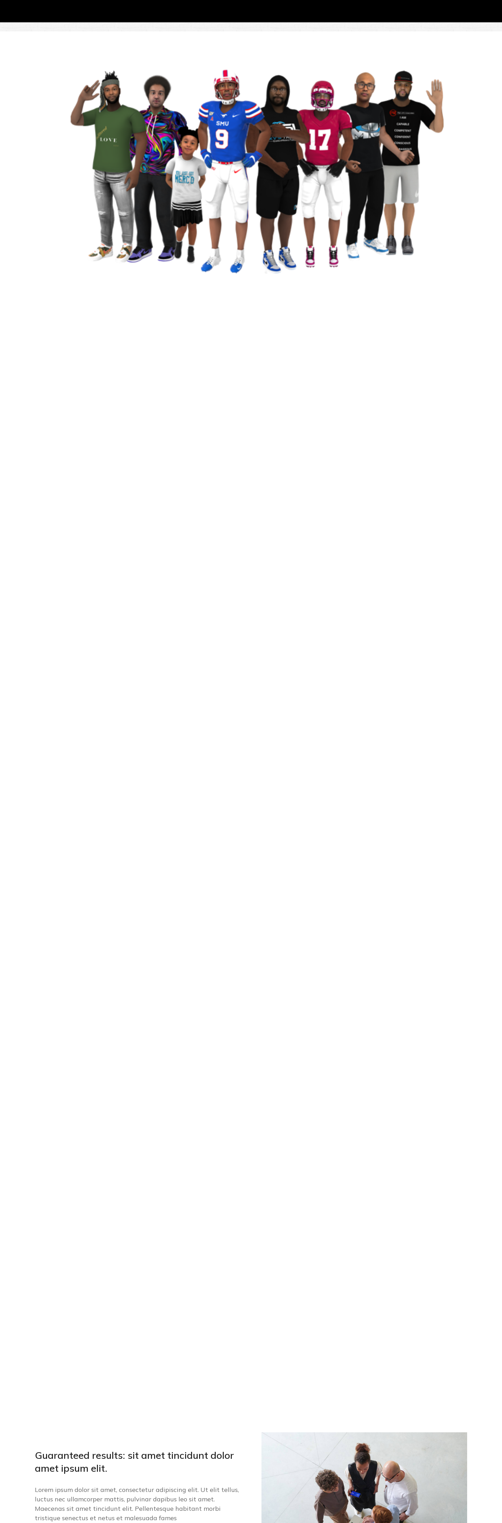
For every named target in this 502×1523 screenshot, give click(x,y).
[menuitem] (458, 31)
